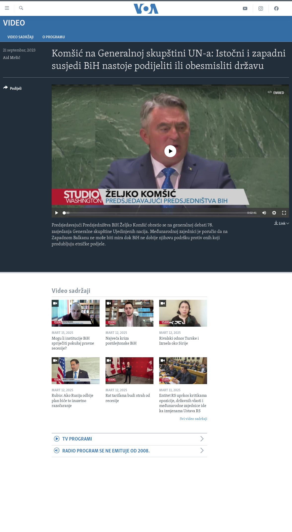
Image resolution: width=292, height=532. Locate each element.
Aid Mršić (11, 58)
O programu (53, 37)
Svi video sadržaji (193, 419)
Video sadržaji (20, 37)
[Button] (12, 89)
